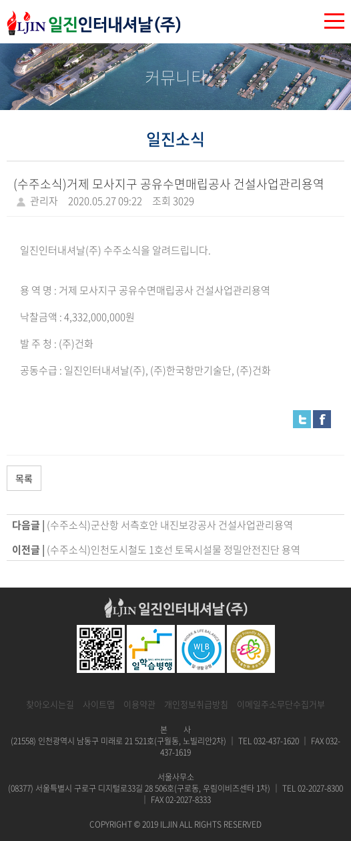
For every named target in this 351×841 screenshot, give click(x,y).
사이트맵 (99, 704)
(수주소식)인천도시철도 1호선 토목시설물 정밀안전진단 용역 (173, 549)
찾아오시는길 (50, 704)
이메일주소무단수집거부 (281, 704)
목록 (24, 478)
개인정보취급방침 (196, 704)
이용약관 (139, 704)
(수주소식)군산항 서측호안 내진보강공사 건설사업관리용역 (170, 525)
